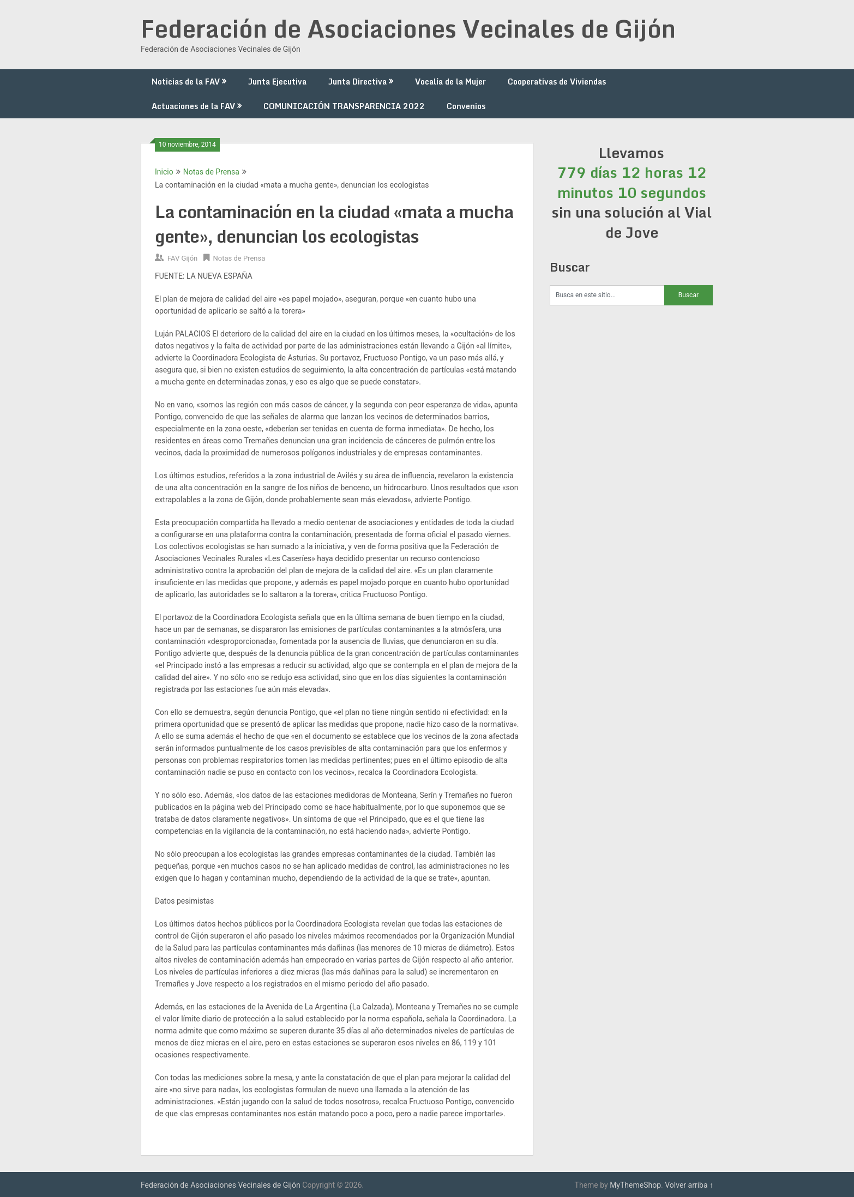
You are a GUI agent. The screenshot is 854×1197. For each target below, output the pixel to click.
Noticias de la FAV (186, 81)
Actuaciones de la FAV (193, 106)
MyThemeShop (635, 1185)
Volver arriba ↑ (689, 1185)
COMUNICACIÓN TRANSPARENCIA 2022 (344, 106)
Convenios (466, 106)
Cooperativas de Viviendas (557, 81)
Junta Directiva (357, 81)
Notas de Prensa (211, 171)
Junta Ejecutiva (277, 81)
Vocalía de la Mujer (450, 81)
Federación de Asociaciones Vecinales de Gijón (408, 28)
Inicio (164, 171)
